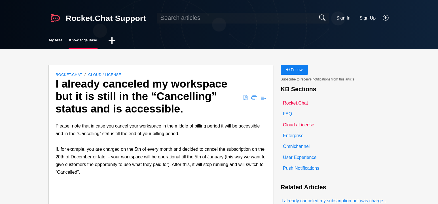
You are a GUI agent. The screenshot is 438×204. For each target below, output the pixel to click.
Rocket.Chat (69, 76)
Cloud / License (104, 76)
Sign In (343, 18)
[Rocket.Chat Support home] (55, 18)
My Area (67, 41)
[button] (386, 18)
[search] (243, 18)
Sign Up (367, 18)
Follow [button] (294, 71)
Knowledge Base (114, 41)
